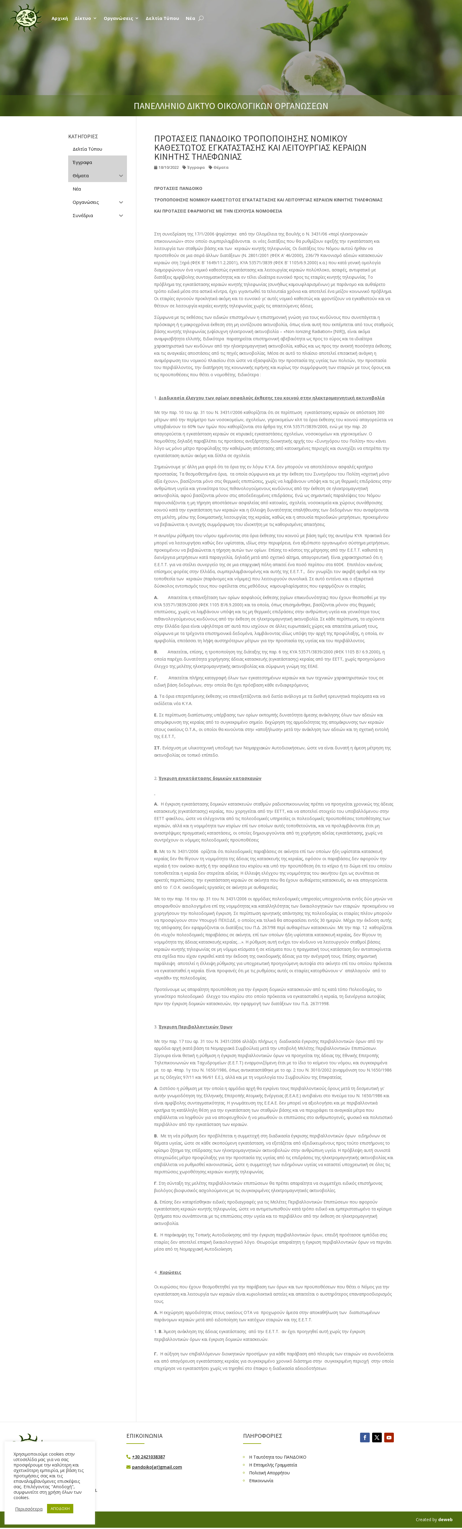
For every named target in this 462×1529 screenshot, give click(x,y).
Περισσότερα (29, 1508)
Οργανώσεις (118, 18)
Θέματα (221, 167)
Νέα (190, 18)
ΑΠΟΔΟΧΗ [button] (60, 1508)
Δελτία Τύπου (162, 18)
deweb (445, 1519)
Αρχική (60, 18)
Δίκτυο (82, 18)
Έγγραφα (196, 167)
